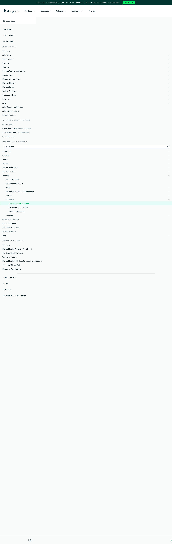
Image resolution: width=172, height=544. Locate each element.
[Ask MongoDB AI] (156, 20)
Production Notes (9, 226)
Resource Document (17, 214)
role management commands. (108, 50)
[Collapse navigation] (36, 540)
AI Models (7, 294)
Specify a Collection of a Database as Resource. (96, 403)
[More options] (136, 37)
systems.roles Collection (19, 206)
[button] (120, 11)
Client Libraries (9, 282)
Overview (6, 51)
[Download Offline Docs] (30, 540)
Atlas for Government (10, 111)
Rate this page (152, 35)
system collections (96, 407)
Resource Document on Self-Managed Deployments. (98, 418)
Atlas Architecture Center (14, 300)
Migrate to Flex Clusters (11, 274)
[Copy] (135, 69)
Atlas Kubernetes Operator (12, 107)
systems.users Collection (18, 210)
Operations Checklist (10, 222)
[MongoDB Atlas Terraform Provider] (18, 251)
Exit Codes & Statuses (10, 230)
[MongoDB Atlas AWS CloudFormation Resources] (18, 264)
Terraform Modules (9, 259)
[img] (148, 39)
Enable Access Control (14, 183)
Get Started (159, 11)
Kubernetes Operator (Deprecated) (16, 132)
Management (8, 41)
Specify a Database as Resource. (68, 395)
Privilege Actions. (126, 239)
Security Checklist (13, 179)
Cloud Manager (8, 136)
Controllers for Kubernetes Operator (16, 128)
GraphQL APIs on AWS (11, 270)
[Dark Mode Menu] (166, 20)
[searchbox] (82, 20)
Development (8, 35)
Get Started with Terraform (12, 255)
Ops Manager (7, 124)
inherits (130, 248)
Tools (5, 288)
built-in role (91, 281)
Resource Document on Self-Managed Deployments (80, 230)
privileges (120, 157)
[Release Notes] (18, 115)
